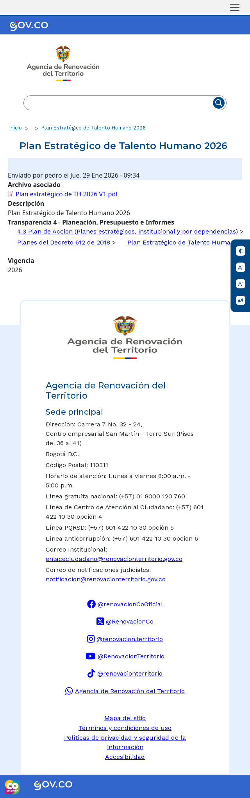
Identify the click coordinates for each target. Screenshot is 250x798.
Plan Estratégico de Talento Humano (182, 242)
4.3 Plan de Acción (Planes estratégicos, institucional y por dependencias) (127, 231)
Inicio (15, 128)
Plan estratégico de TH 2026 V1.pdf (67, 194)
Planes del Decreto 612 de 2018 (63, 242)
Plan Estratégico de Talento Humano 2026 (93, 128)
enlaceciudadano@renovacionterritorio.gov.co (114, 559)
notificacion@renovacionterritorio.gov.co (106, 579)
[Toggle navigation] (234, 7)
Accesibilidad (125, 756)
